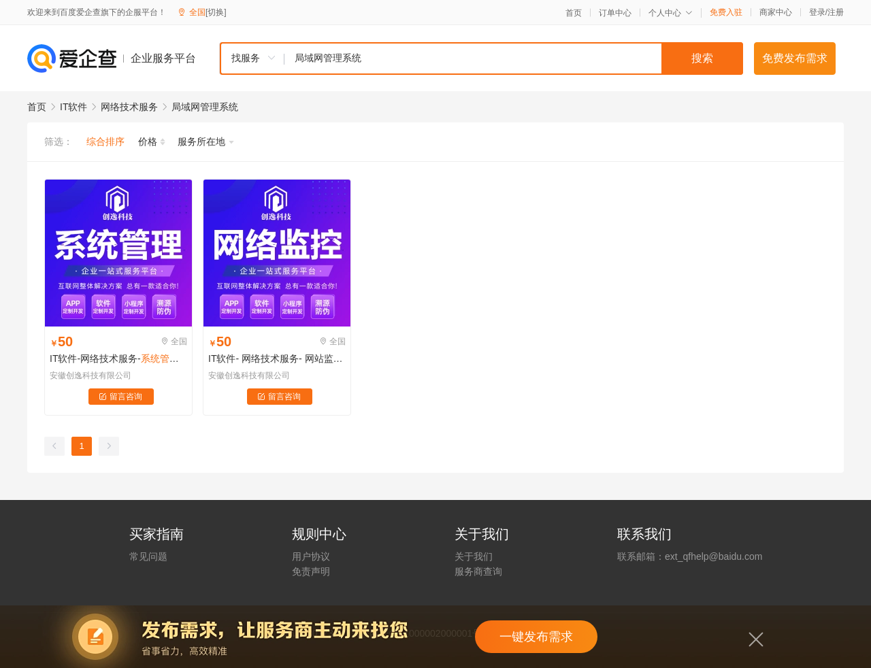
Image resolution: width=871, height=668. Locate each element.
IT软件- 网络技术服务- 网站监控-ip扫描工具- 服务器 (277, 358)
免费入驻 (726, 12)
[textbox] (513, 58)
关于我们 (474, 556)
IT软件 (73, 107)
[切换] (216, 12)
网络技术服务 (129, 107)
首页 (573, 13)
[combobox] (481, 58)
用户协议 (311, 556)
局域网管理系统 (204, 107)
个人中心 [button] (670, 13)
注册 (835, 12)
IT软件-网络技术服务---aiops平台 (118, 358)
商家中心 (775, 12)
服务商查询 (478, 571)
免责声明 (311, 571)
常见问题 (148, 556)
